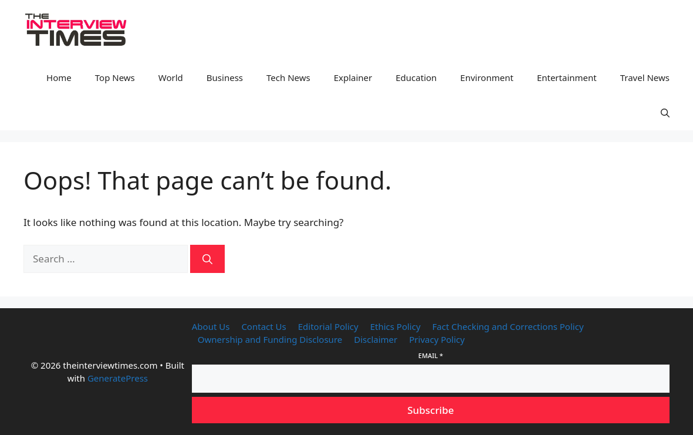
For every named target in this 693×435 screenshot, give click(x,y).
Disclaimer (375, 339)
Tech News (288, 77)
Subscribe (430, 410)
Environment (486, 77)
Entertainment (567, 77)
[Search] (207, 259)
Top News (115, 77)
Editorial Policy (328, 326)
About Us (211, 326)
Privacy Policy (437, 339)
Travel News (645, 77)
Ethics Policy (395, 326)
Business (225, 77)
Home (59, 77)
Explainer (353, 77)
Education (416, 77)
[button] (665, 112)
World (170, 77)
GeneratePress (117, 378)
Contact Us (263, 326)
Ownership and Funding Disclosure (270, 339)
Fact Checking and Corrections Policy (508, 326)
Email (430, 355)
